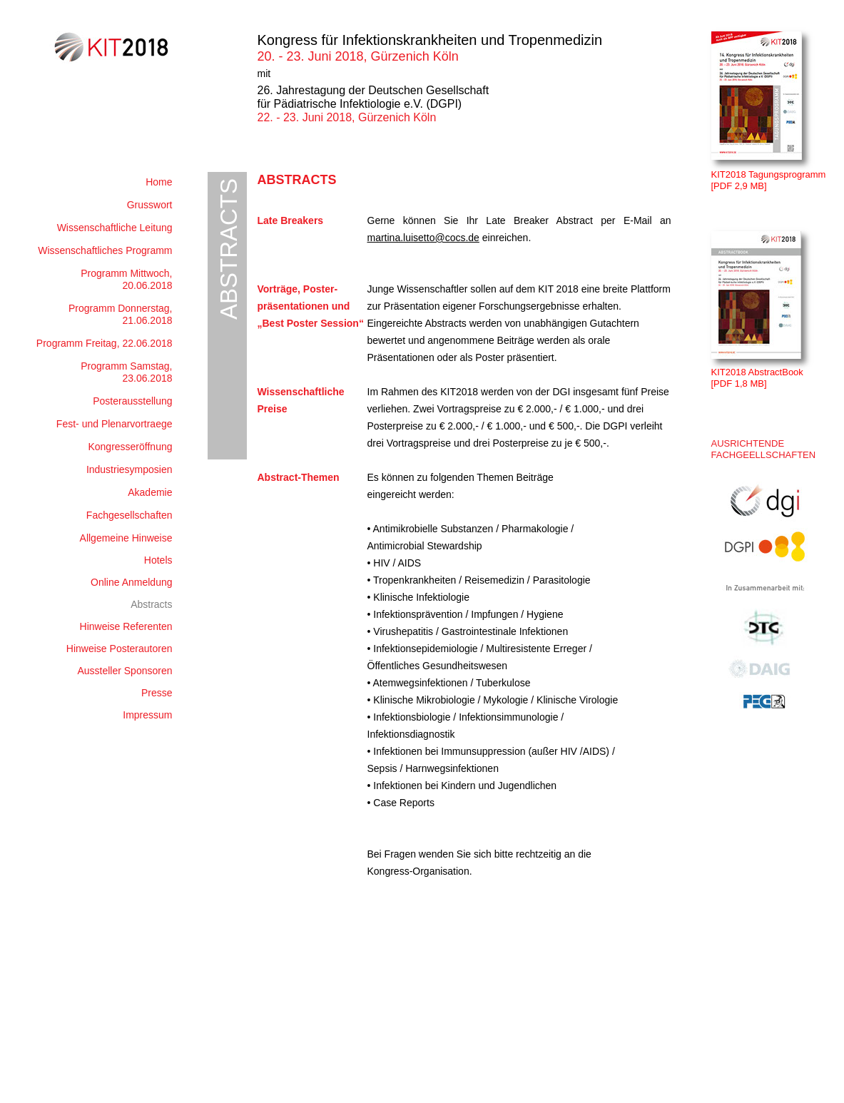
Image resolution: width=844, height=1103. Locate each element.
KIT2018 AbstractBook (757, 372)
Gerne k (387, 220)
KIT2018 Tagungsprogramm (768, 174)
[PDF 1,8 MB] (739, 383)
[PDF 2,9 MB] (739, 186)
